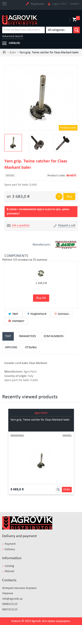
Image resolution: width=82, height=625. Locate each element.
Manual (9, 571)
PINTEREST (16, 321)
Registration (35, 4)
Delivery (10, 549)
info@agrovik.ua (12, 599)
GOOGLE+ (61, 314)
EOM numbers (53, 336)
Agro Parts (41, 413)
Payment (10, 544)
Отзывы (31, 347)
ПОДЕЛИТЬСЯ (36, 313)
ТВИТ (13, 313)
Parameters (27, 336)
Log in (53, 4)
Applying (11, 347)
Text (8, 336)
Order (66, 489)
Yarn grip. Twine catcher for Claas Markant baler (40, 419)
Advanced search (12, 36)
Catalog (9, 566)
